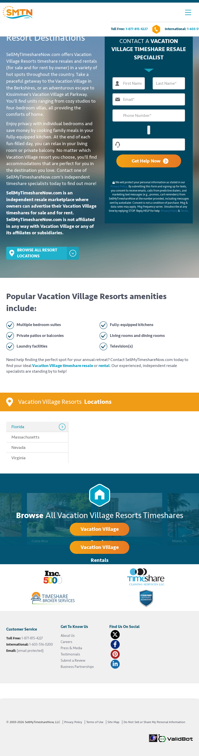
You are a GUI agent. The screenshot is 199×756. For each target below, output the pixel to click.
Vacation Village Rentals (100, 549)
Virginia (18, 458)
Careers (66, 642)
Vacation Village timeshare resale (62, 365)
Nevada (18, 447)
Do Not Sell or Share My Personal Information (154, 722)
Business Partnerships (77, 667)
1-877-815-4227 (137, 29)
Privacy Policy (119, 186)
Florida (17, 426)
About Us (68, 635)
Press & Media (71, 648)
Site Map (113, 722)
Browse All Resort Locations (42, 253)
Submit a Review (73, 660)
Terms (184, 211)
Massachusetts (25, 437)
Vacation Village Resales (100, 531)
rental (104, 365)
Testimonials (70, 654)
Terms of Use (94, 722)
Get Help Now (150, 161)
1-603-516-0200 (41, 644)
